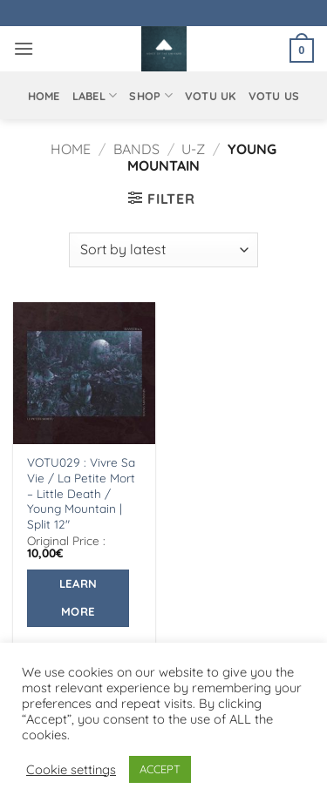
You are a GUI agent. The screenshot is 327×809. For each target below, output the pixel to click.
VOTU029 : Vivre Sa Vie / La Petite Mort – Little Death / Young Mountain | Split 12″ (81, 493)
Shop (150, 95)
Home (44, 96)
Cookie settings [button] (71, 770)
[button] (23, 48)
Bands (136, 149)
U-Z (193, 149)
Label (95, 95)
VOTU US (274, 96)
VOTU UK (210, 96)
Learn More (78, 597)
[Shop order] (163, 250)
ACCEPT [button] (160, 769)
